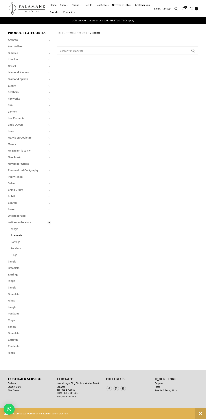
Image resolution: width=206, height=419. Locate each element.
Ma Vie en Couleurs (20, 137)
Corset (12, 66)
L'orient (12, 111)
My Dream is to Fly (19, 150)
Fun (10, 105)
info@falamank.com (66, 396)
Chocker (13, 59)
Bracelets (16, 235)
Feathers (13, 92)
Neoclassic (14, 157)
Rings (14, 255)
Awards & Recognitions (166, 390)
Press (157, 387)
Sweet (11, 209)
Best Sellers (15, 46)
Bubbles (13, 53)
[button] (9, 409)
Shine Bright (15, 189)
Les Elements (16, 118)
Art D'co (13, 39)
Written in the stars (76, 32)
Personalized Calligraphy (23, 170)
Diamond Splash (18, 79)
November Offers (18, 163)
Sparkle (12, 202)
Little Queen (15, 124)
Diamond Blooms (18, 72)
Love (11, 131)
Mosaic (12, 144)
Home (60, 32)
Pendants (16, 248)
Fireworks (14, 98)
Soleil (11, 196)
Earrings (15, 242)
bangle (14, 229)
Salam (11, 183)
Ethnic (12, 85)
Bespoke (159, 383)
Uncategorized (16, 215)
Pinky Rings (15, 176)
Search (193, 50)
